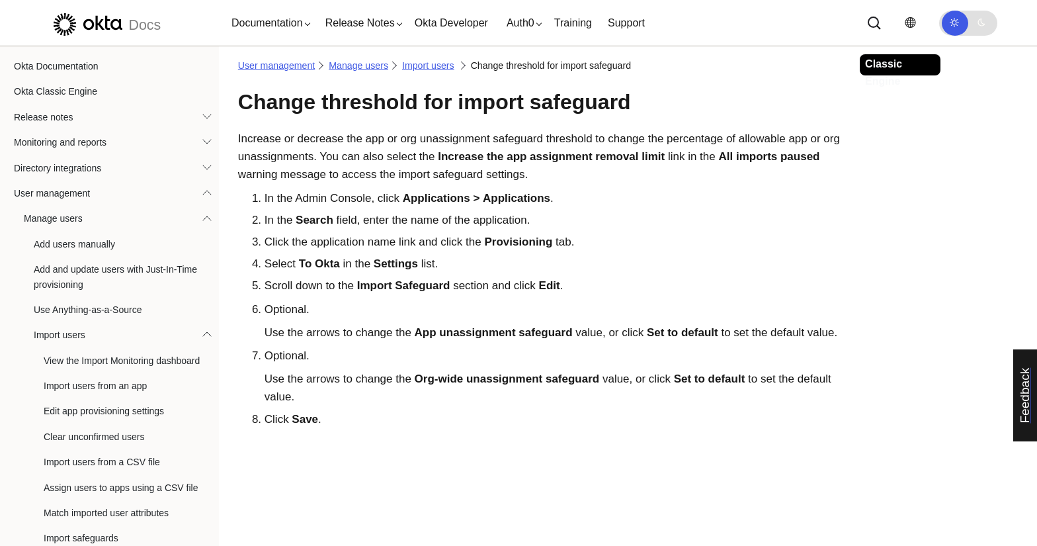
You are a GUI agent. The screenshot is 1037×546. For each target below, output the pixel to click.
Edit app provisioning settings (104, 94)
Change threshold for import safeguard (106, 280)
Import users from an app (95, 69)
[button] (268, 23)
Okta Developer (451, 22)
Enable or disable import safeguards (118, 247)
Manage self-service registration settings (99, 360)
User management (276, 65)
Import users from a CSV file (102, 145)
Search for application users (91, 521)
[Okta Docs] (105, 23)
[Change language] (910, 22)
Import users (428, 65)
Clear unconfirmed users (94, 120)
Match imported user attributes (106, 196)
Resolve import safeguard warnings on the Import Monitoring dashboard (123, 320)
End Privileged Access (80, 470)
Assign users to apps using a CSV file (121, 171)
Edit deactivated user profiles (93, 444)
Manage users (358, 65)
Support (626, 22)
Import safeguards (81, 221)
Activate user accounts (80, 393)
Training (573, 22)
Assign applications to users (91, 495)
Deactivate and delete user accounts (108, 419)
